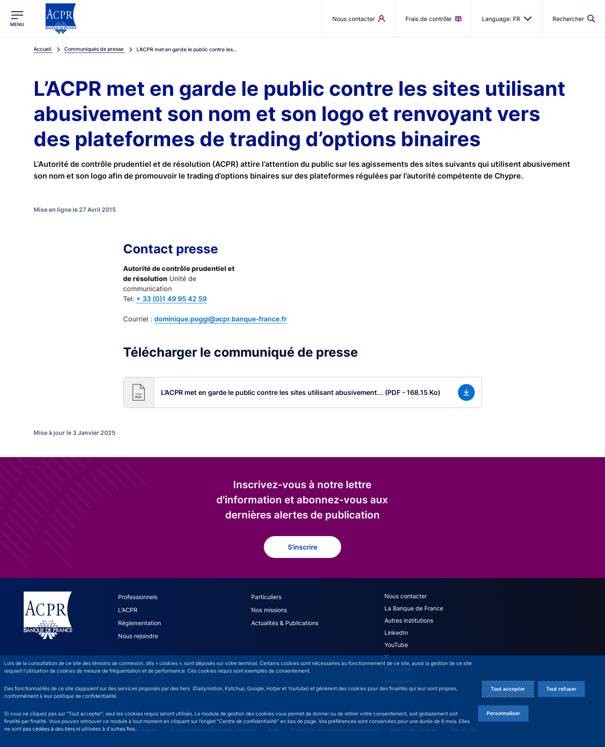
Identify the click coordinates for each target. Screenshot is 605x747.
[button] (302, 392)
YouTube (396, 644)
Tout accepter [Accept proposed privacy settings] (508, 689)
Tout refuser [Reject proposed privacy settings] (561, 689)
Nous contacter (405, 596)
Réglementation (139, 622)
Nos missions (269, 609)
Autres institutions (408, 620)
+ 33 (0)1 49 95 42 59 (171, 299)
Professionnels (138, 596)
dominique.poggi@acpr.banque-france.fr (220, 319)
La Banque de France (413, 608)
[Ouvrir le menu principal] (17, 18)
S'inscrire (302, 547)
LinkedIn (396, 632)
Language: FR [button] (507, 18)
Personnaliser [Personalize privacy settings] (503, 713)
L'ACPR (127, 609)
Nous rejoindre (138, 635)
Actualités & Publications (284, 622)
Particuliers (266, 596)
